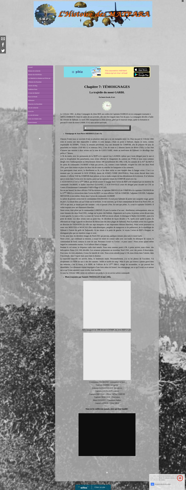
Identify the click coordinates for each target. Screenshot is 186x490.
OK (152, 484)
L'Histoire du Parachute (35, 82)
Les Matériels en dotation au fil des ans (39, 78)
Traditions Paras (32, 89)
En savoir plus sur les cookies (162, 484)
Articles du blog (32, 85)
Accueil (30, 67)
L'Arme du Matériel (33, 93)
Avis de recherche (33, 108)
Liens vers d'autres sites (35, 119)
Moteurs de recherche (34, 71)
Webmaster (31, 100)
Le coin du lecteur (33, 115)
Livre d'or (31, 111)
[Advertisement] (93, 45)
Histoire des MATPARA (35, 74)
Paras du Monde (32, 97)
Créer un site (100, 487)
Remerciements (32, 122)
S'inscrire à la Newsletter (35, 104)
